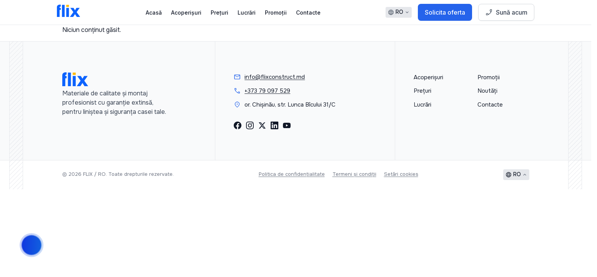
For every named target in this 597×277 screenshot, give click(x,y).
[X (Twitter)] (262, 125)
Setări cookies (401, 174)
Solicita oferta (445, 12)
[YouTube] (287, 125)
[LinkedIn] (274, 125)
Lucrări (247, 12)
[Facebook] (237, 125)
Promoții (276, 12)
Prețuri (219, 12)
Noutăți (487, 91)
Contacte (308, 12)
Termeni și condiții (354, 174)
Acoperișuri (186, 12)
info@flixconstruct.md (274, 77)
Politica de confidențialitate (292, 174)
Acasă (154, 12)
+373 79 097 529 (267, 91)
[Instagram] (250, 125)
